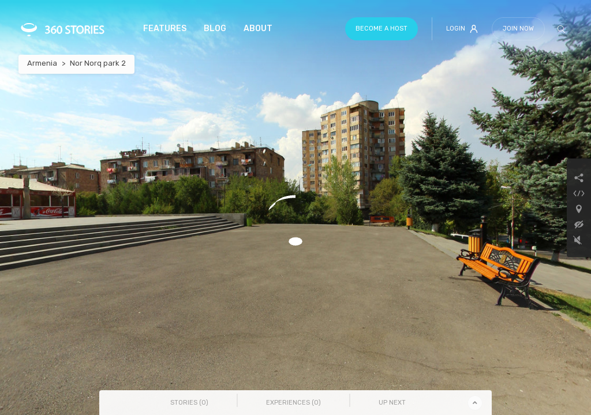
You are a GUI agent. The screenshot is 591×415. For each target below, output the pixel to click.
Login (462, 29)
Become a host (381, 28)
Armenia (42, 63)
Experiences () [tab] (293, 402)
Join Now (518, 28)
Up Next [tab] (392, 402)
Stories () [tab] (189, 402)
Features (164, 28)
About (258, 28)
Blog (215, 28)
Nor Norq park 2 (98, 63)
